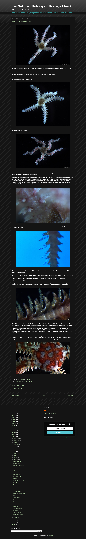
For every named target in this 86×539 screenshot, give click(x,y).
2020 (13, 423)
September (16, 444)
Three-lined (16, 484)
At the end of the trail (18, 467)
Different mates (17, 463)
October (16, 442)
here (58, 336)
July (15, 449)
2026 (13, 411)
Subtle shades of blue (18, 480)
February (16, 459)
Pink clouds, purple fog (18, 482)
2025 (13, 413)
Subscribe (59, 432)
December (16, 438)
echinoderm (24, 381)
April (15, 455)
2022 (13, 419)
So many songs (17, 472)
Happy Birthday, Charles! (19, 493)
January (16, 517)
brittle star (18, 381)
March (15, 457)
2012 (13, 522)
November (16, 440)
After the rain (16, 504)
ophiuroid (30, 381)
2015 (13, 434)
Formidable (16, 489)
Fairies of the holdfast (18, 465)
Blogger (51, 535)
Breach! (15, 499)
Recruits (15, 478)
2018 (13, 428)
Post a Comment (18, 388)
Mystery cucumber (17, 470)
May (15, 453)
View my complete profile (50, 413)
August (15, 446)
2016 (13, 432)
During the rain (16, 501)
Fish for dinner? (17, 474)
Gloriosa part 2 (16, 491)
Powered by (59, 438)
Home (43, 395)
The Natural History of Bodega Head (41, 6)
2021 (13, 421)
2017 (13, 430)
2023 (13, 417)
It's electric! (16, 506)
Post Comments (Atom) (46, 400)
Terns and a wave (17, 508)
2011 (13, 524)
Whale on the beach (18, 514)
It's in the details (17, 461)
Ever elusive (16, 487)
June (15, 451)
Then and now (16, 497)
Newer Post (15, 395)
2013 (13, 520)
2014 (13, 436)
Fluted (14, 495)
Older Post (71, 395)
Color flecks (16, 510)
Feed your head (17, 476)
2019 (13, 425)
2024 (13, 415)
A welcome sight (17, 512)
